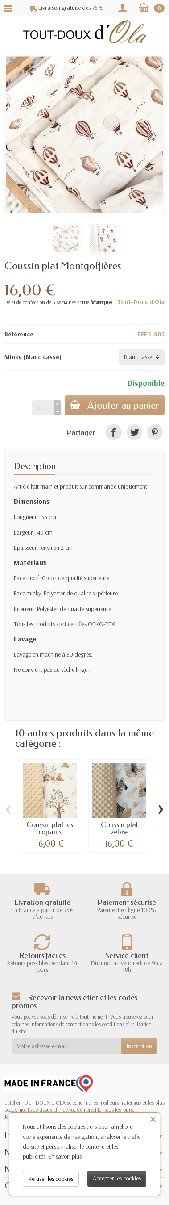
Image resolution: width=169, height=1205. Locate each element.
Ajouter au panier (114, 405)
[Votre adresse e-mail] (66, 1046)
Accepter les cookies (117, 1178)
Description (34, 466)
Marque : (103, 302)
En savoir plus (65, 1156)
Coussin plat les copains (49, 828)
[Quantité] (43, 407)
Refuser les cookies (51, 1179)
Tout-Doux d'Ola (141, 302)
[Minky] (142, 356)
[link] (113, 432)
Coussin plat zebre (119, 828)
